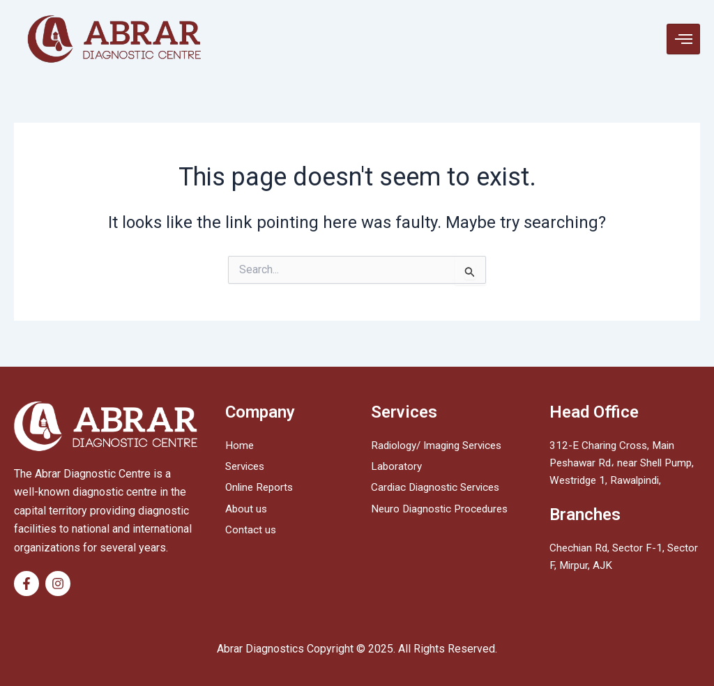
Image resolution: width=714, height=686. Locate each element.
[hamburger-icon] (683, 39)
